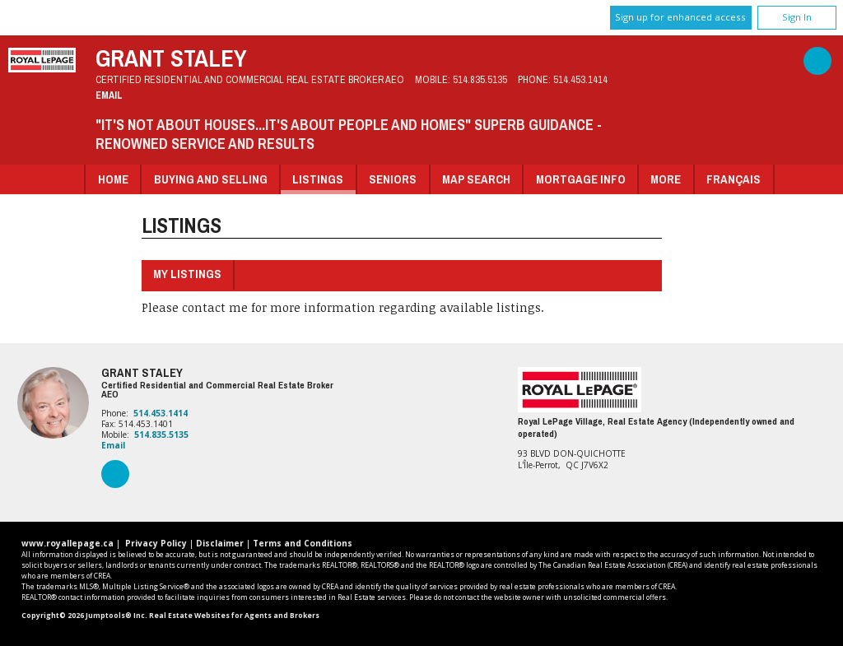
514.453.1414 (580, 79)
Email (109, 95)
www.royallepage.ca (67, 543)
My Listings (187, 273)
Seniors (393, 179)
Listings (317, 179)
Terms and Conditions (302, 543)
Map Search (476, 179)
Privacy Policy (156, 543)
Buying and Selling (211, 179)
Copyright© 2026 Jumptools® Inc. (84, 615)
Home (113, 179)
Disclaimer (220, 543)
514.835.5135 (480, 79)
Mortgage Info (581, 179)
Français (733, 179)
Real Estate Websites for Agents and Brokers (234, 615)
